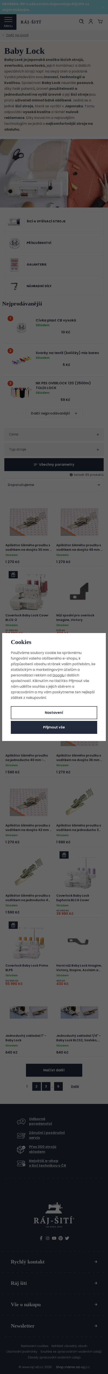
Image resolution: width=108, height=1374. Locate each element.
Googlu (58, 675)
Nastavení (54, 712)
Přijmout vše (54, 727)
